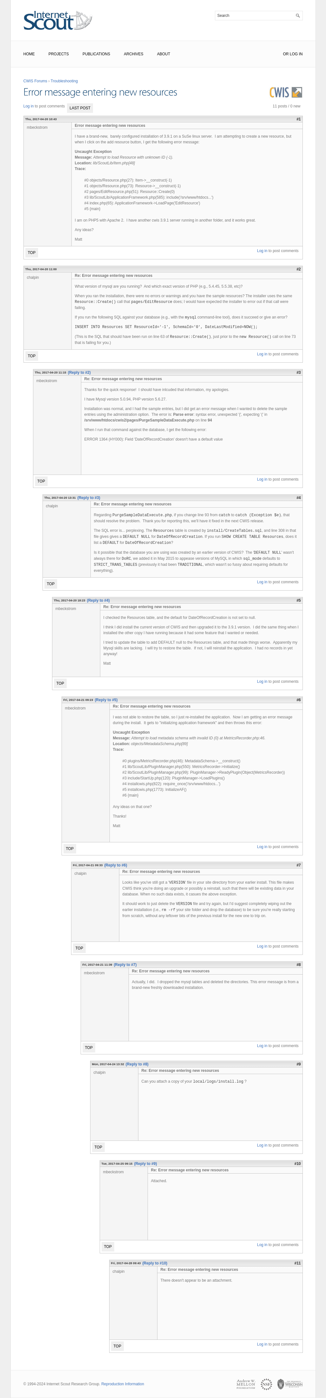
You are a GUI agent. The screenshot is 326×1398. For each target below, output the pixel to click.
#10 (297, 1164)
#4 (298, 498)
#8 (298, 965)
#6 (298, 700)
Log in (28, 106)
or (286, 54)
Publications (96, 54)
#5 (298, 600)
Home (29, 54)
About (163, 54)
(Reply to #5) (106, 700)
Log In (296, 54)
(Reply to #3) (88, 498)
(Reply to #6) (115, 865)
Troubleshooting (64, 81)
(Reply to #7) (125, 965)
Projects (59, 54)
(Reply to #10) (154, 1263)
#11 (297, 1263)
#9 (298, 1064)
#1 (298, 119)
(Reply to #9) (145, 1164)
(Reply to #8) (137, 1064)
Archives (133, 54)
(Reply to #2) (79, 372)
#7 (298, 865)
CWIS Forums (35, 81)
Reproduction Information (122, 1384)
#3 (298, 372)
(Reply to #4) (98, 600)
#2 (298, 269)
